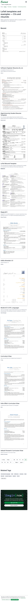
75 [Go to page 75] (4, 462)
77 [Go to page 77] (10, 462)
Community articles (22, 6)
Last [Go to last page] (21, 462)
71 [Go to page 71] (19, 459)
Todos (5, 6)
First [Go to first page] (3, 459)
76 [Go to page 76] (7, 462)
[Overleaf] (4, 2)
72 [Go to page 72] (22, 459)
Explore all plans (14, 505)
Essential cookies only (6, 599)
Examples (15, 6)
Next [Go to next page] (16, 462)
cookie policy (23, 597)
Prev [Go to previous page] (8, 459)
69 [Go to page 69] (14, 459)
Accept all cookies (14, 599)
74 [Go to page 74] (2, 462)
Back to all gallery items (6, 4)
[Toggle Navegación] (26, 2)
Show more (3, 478)
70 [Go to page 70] (17, 459)
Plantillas (9, 6)
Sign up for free (14, 502)
